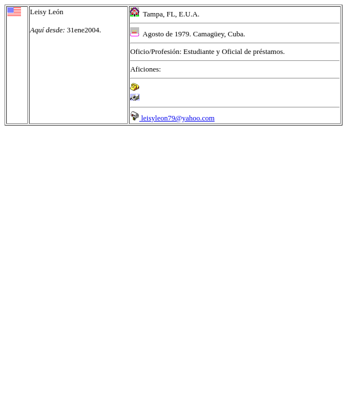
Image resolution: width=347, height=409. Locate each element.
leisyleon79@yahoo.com (172, 118)
